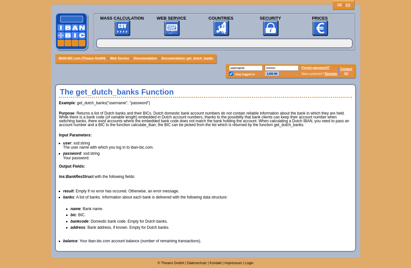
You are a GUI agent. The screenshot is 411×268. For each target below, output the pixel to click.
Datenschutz (197, 263)
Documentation (145, 58)
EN (348, 5)
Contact (346, 69)
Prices (320, 18)
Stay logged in (245, 74)
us (346, 73)
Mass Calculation (122, 18)
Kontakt (216, 263)
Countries (220, 18)
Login (249, 263)
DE (339, 5)
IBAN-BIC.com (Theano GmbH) (82, 58)
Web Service (171, 18)
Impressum (233, 263)
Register (331, 74)
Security (270, 18)
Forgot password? (315, 67)
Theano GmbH (172, 263)
